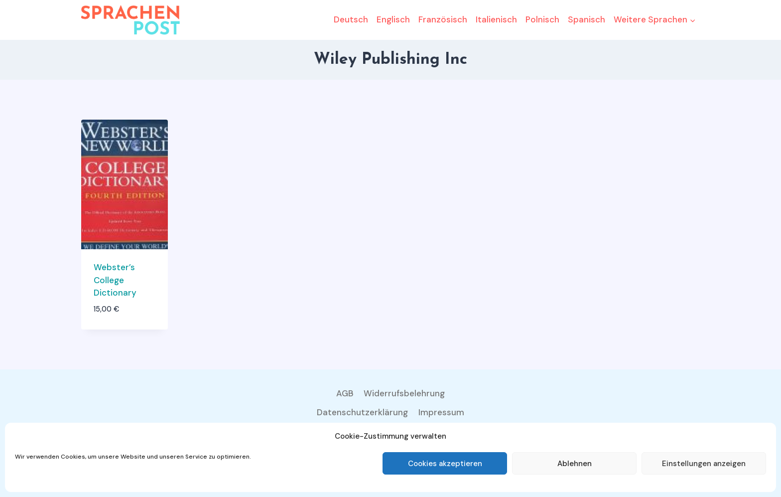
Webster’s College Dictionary (115, 280)
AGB (345, 393)
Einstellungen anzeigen (704, 464)
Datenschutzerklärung (362, 412)
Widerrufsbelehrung (404, 393)
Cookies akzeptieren (445, 464)
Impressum (441, 412)
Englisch (393, 19)
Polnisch (542, 19)
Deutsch (351, 19)
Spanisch (586, 19)
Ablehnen (574, 464)
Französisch (442, 19)
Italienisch (496, 19)
